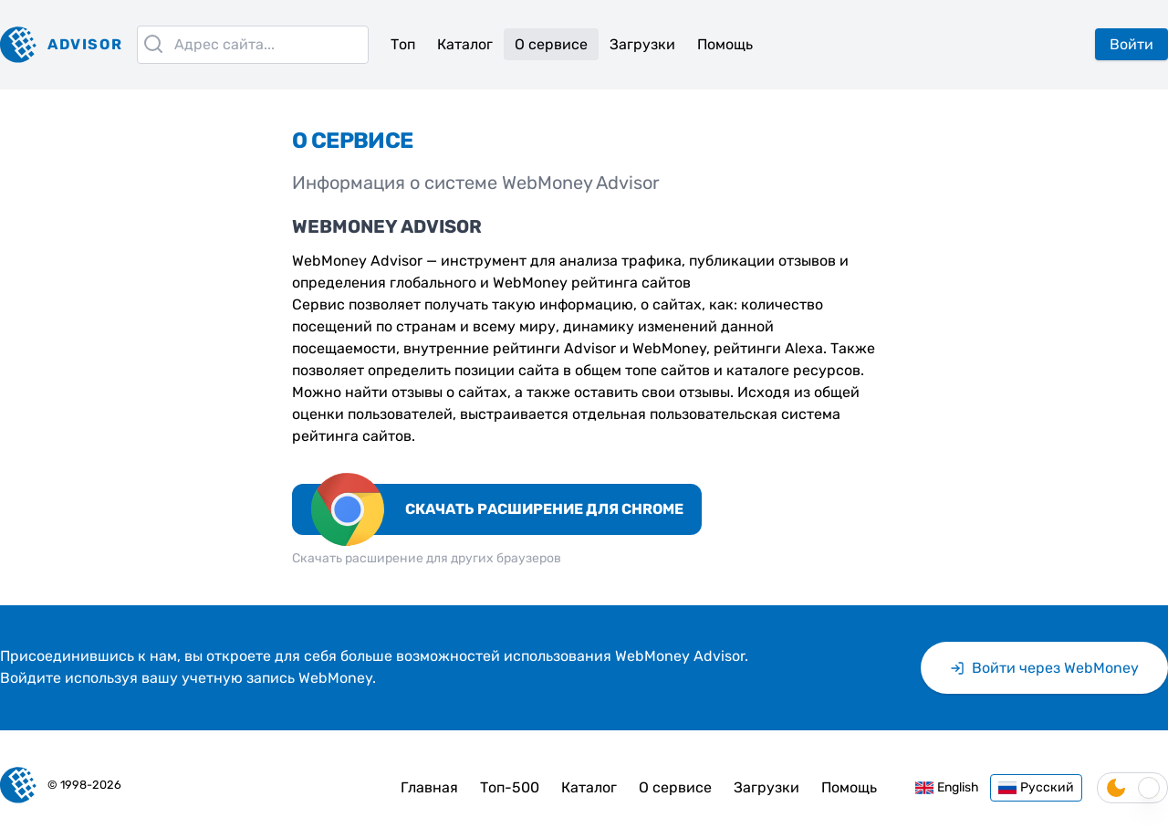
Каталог (465, 44)
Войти (1131, 44)
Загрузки (642, 44)
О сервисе (551, 44)
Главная (429, 787)
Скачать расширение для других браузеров (426, 558)
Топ (403, 44)
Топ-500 (509, 787)
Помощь (725, 44)
